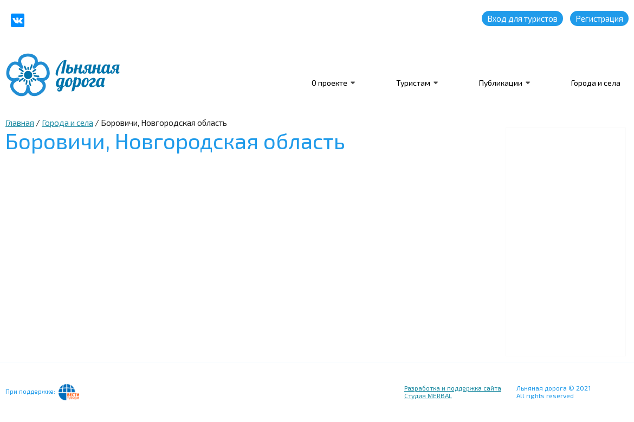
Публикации (500, 82)
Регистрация (599, 18)
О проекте (329, 82)
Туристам (413, 82)
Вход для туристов (522, 18)
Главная (19, 122)
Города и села (595, 82)
